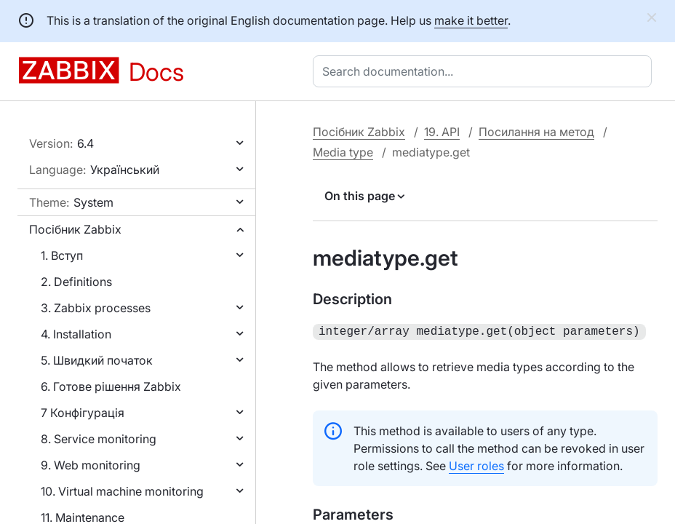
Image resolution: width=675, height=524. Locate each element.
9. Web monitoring (90, 465)
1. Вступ (62, 255)
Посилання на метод (536, 131)
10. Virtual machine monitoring (122, 491)
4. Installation (76, 334)
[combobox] (485, 71)
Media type (343, 152)
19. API (442, 131)
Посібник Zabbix (75, 229)
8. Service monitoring (98, 439)
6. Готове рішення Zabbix (111, 386)
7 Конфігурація (82, 412)
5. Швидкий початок (97, 360)
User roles (476, 464)
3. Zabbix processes (96, 308)
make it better (471, 20)
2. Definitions (76, 281)
